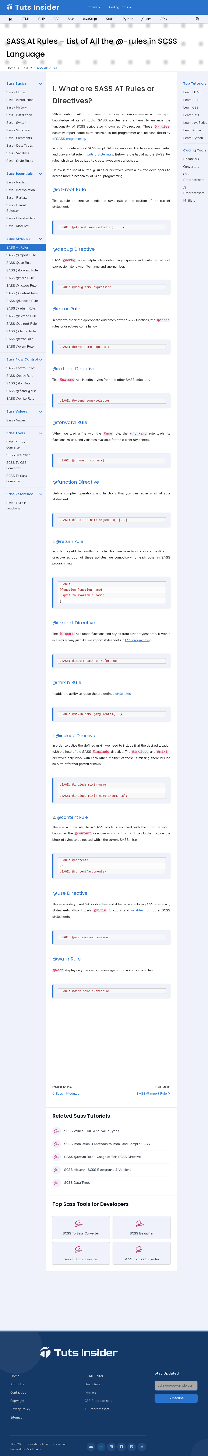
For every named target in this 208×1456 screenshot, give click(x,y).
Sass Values (16, 411)
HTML (25, 19)
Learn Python (193, 138)
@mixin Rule (66, 682)
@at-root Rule (69, 189)
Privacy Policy (20, 1409)
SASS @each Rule (19, 376)
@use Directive (70, 893)
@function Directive (75, 482)
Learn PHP (191, 100)
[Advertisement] (23, 579)
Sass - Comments (19, 138)
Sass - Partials (16, 197)
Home (10, 68)
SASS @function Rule (22, 301)
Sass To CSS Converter (15, 445)
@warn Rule (66, 959)
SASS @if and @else (21, 391)
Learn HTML (192, 92)
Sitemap (16, 1417)
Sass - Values (16, 420)
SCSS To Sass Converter (16, 478)
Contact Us (18, 1392)
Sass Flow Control (22, 359)
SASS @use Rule (19, 263)
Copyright (17, 1401)
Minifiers (189, 200)
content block (121, 833)
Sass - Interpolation (20, 190)
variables (137, 910)
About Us (17, 1384)
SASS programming (70, 138)
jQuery (146, 19)
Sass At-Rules (18, 238)
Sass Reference (19, 494)
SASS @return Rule (20, 308)
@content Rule (72, 817)
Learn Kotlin (192, 130)
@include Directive (75, 736)
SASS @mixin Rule (20, 278)
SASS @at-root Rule (21, 324)
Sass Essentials (19, 173)
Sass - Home (15, 92)
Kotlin (110, 19)
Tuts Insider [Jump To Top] (78, 1353)
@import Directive (73, 622)
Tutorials (91, 7)
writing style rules (100, 154)
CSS (56, 19)
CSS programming (138, 640)
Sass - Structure (18, 130)
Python (128, 19)
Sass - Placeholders (20, 218)
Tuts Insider (33, 7)
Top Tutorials (194, 83)
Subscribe (176, 1398)
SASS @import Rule (21, 255)
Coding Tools (118, 7)
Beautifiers (191, 159)
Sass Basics (16, 83)
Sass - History (16, 107)
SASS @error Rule (20, 339)
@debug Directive (73, 249)
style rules (123, 693)
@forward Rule (69, 422)
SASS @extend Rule (21, 316)
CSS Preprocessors (193, 177)
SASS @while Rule (20, 398)
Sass (71, 19)
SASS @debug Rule (21, 331)
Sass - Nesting (16, 182)
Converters (191, 167)
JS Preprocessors (193, 190)
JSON (163, 19)
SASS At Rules (17, 247)
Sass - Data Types (19, 145)
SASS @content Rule (22, 293)
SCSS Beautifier (18, 455)
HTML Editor (94, 1376)
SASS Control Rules (21, 368)
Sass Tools (15, 433)
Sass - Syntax (16, 123)
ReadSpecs (33, 1449)
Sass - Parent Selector (16, 208)
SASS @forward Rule (22, 270)
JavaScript (90, 19)
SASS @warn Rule (20, 346)
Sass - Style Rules (19, 161)
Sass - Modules (17, 226)
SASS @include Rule (21, 285)
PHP (41, 19)
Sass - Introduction (20, 100)
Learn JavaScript (195, 123)
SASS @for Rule (18, 383)
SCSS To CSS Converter (16, 465)
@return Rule (69, 541)
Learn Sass (191, 115)
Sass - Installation (19, 115)
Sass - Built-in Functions (16, 506)
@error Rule (66, 309)
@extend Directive (74, 368)
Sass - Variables (17, 153)
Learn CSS (191, 107)
